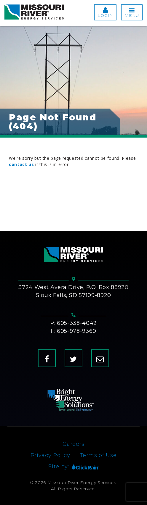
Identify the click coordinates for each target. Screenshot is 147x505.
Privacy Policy (50, 455)
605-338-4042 (77, 323)
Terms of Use (98, 455)
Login (105, 12)
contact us (21, 164)
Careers (73, 444)
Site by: (73, 466)
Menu (131, 12)
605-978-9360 (76, 331)
